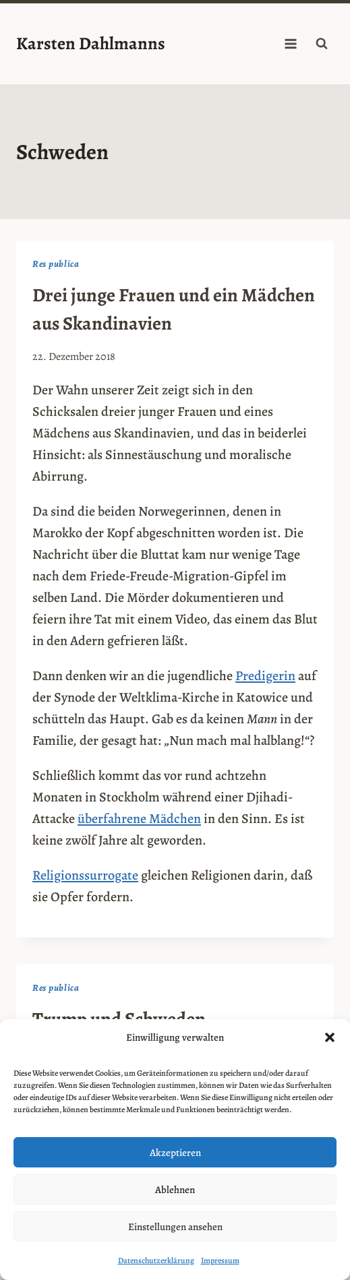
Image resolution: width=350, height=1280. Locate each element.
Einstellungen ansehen (175, 1226)
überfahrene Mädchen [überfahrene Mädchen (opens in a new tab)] (139, 819)
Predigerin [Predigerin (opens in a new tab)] (265, 676)
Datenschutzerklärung (156, 1260)
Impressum (220, 1260)
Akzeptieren (175, 1152)
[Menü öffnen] (290, 43)
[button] (330, 1037)
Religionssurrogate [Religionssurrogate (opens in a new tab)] (85, 875)
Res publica (56, 263)
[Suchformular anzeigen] (322, 44)
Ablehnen (175, 1189)
